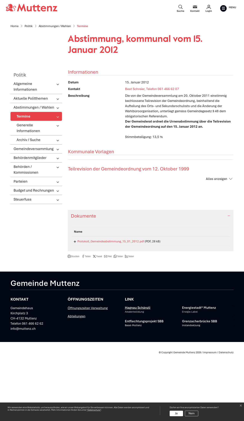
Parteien (20, 246)
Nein (192, 413)
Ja (176, 413)
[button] (73, 322)
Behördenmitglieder (30, 222)
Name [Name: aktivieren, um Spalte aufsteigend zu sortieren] (78, 296)
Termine (29, 182)
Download (215, 307)
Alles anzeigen (216, 243)
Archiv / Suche (28, 204)
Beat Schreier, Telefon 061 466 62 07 (152, 154)
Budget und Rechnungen (34, 255)
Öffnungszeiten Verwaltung (88, 374)
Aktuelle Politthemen (31, 163)
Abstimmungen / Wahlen (34, 172)
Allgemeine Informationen (25, 151)
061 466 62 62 (32, 390)
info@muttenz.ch (23, 395)
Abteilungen (76, 382)
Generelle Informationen (28, 193)
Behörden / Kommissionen (26, 234)
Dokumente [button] (83, 281)
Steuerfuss (22, 264)
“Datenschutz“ (94, 410)
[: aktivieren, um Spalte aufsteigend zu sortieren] (215, 297)
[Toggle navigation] (228, 8)
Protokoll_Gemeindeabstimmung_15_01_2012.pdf (107, 306)
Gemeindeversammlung (34, 213)
